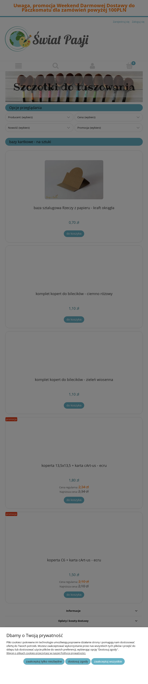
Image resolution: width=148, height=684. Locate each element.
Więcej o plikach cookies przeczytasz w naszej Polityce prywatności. (46, 653)
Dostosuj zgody (78, 661)
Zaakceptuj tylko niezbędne (44, 661)
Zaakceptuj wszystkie (108, 661)
